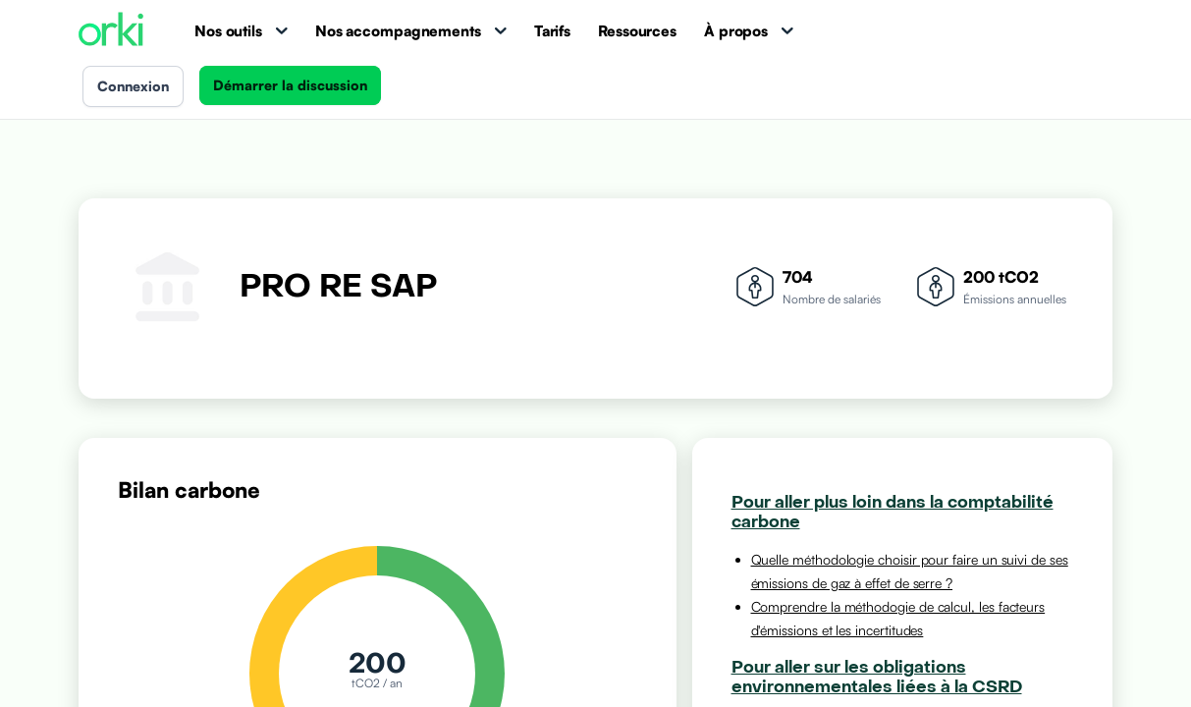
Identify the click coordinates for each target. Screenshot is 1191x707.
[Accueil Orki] (111, 31)
